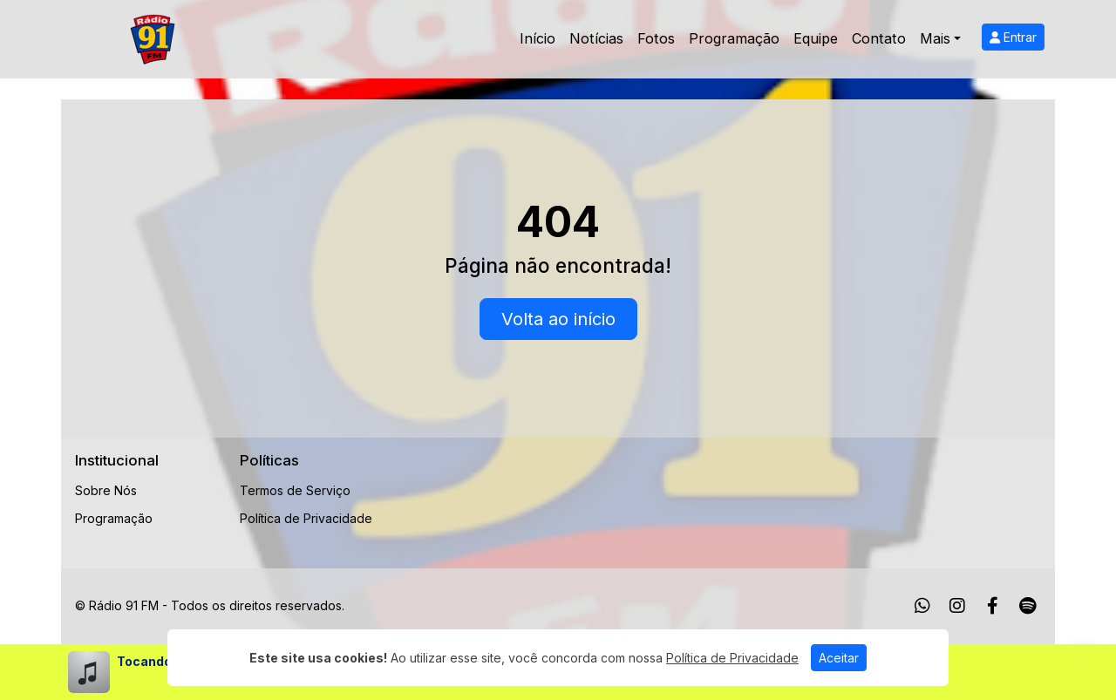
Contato (879, 38)
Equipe (815, 38)
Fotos (656, 38)
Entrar (1013, 37)
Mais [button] (935, 38)
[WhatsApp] (922, 605)
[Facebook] (992, 605)
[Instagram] (957, 605)
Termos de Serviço (295, 490)
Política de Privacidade (306, 518)
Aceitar (839, 657)
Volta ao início (558, 319)
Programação (734, 38)
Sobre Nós (106, 490)
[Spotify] (1027, 605)
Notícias (596, 38)
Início (537, 38)
